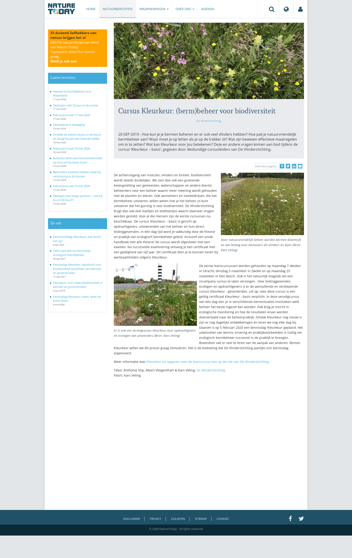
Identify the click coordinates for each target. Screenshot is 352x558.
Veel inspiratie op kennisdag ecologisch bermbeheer (71, 253)
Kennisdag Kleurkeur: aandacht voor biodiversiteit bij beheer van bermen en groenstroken (77, 268)
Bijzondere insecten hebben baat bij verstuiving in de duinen (77, 174)
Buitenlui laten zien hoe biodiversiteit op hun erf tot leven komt (77, 160)
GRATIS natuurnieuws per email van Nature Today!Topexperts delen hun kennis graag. (74, 51)
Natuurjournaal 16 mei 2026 (71, 148)
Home (91, 9)
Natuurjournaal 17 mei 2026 (71, 115)
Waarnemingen (154, 9)
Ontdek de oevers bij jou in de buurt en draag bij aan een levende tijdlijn (77, 136)
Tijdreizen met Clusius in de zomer (75, 105)
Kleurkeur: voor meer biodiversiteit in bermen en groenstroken (78, 285)
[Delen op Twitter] (288, 166)
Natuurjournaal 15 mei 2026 (71, 186)
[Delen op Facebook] (282, 166)
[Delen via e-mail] (300, 166)
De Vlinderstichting (208, 121)
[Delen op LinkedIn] (294, 166)
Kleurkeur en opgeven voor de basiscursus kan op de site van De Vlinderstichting (208, 362)
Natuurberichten (117, 9)
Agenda (207, 9)
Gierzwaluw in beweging (69, 125)
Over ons (185, 9)
